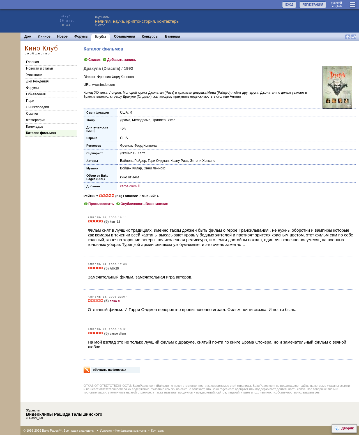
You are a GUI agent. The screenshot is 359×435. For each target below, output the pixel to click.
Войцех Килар (131, 168)
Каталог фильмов (41, 133)
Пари (30, 101)
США (124, 138)
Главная (32, 62)
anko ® (115, 301)
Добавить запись (119, 60)
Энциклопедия (37, 107)
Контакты (158, 430)
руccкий (336, 2)
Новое (62, 36)
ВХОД (289, 4)
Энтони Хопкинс (202, 161)
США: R (126, 112)
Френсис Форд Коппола (138, 146)
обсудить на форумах (109, 369)
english (337, 6)
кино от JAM (129, 177)
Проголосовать (99, 204)
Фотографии (35, 120)
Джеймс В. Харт (132, 153)
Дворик (344, 428)
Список (92, 60)
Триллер (158, 120)
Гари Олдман (158, 161)
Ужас (171, 120)
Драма (125, 120)
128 (123, 129)
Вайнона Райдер (133, 161)
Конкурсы (150, 36)
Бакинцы (172, 36)
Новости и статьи (39, 68)
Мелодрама (141, 120)
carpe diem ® (130, 186)
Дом (27, 36)
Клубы (100, 37)
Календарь (34, 126)
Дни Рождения (37, 81)
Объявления (124, 36)
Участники (34, 75)
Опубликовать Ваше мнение (142, 204)
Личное (44, 36)
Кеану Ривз (179, 161)
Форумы (81, 36)
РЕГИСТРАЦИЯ (312, 4)
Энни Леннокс (155, 168)
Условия (106, 430)
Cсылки (32, 114)
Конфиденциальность (131, 430)
